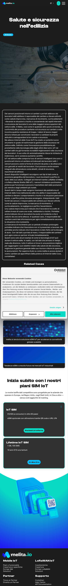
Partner (8, 575)
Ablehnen (13, 314)
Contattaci (39, 580)
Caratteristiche (41, 565)
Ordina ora (34, 462)
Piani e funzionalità (11, 565)
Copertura (39, 567)
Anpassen (34, 314)
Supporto (42, 575)
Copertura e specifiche (12, 567)
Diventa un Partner (11, 582)
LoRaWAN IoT (45, 560)
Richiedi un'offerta (34, 430)
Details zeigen (55, 307)
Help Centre (40, 582)
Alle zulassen (55, 314)
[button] (53, 3)
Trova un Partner (10, 580)
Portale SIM (8, 569)
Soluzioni (7, 571)
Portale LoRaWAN (42, 569)
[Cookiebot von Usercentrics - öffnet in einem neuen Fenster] (55, 270)
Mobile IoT (10, 560)
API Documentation (43, 584)
